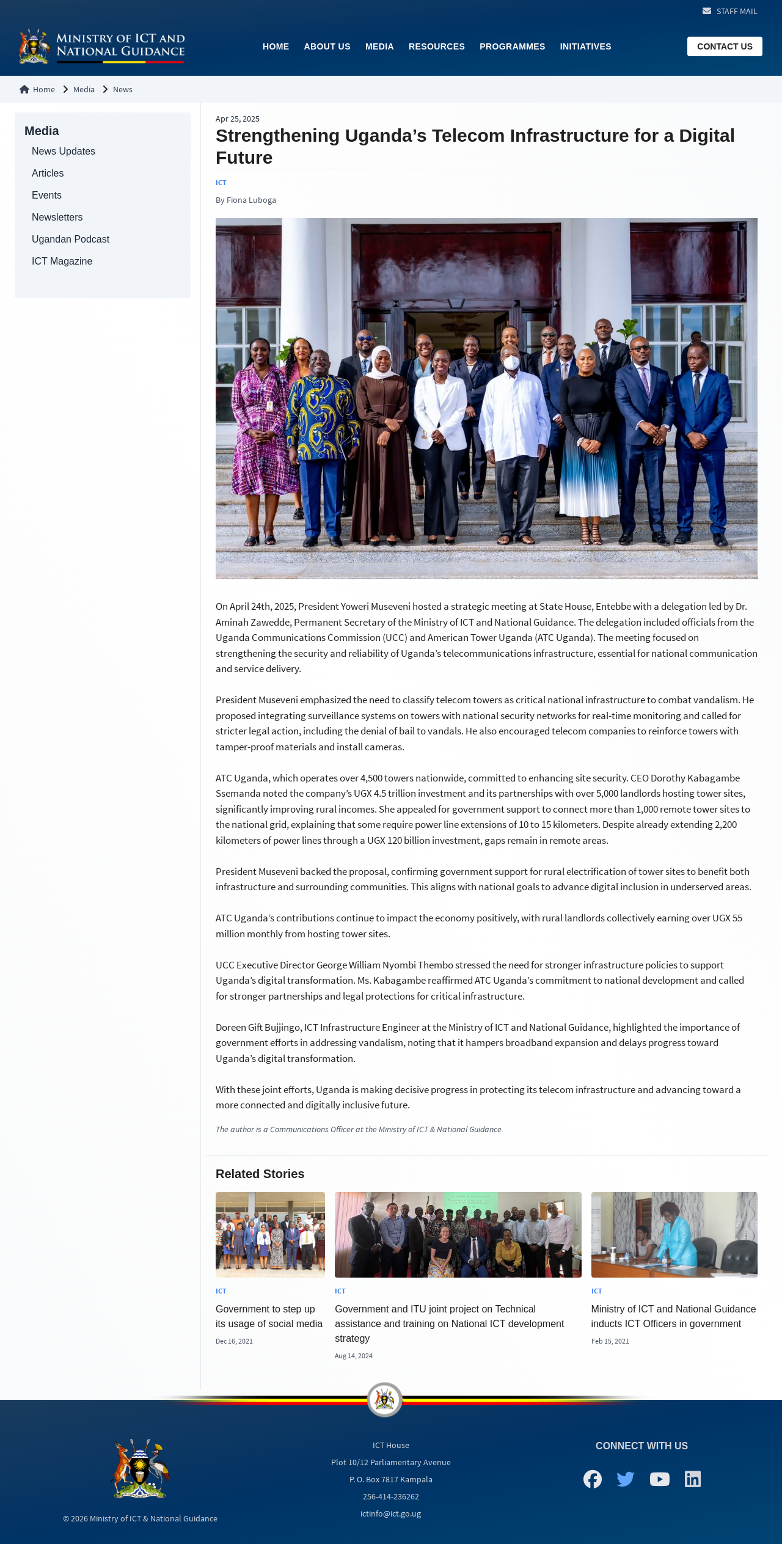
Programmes (512, 46)
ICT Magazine (62, 261)
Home (276, 46)
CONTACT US (725, 46)
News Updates (63, 151)
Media (379, 46)
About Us (327, 46)
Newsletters (57, 217)
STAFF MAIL (737, 10)
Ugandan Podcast (70, 239)
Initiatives (586, 46)
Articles (48, 173)
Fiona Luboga (251, 199)
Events (47, 195)
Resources (437, 46)
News (123, 89)
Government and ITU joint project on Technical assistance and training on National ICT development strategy (449, 1324)
